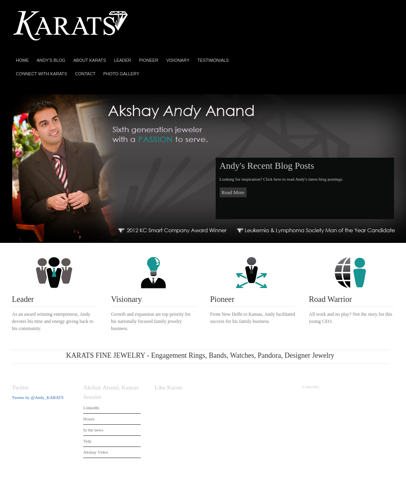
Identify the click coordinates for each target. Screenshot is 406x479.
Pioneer (149, 60)
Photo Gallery (121, 73)
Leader (122, 60)
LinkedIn (91, 407)
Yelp (87, 441)
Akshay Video (95, 452)
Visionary (178, 60)
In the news (93, 429)
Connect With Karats (41, 73)
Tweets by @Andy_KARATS (37, 397)
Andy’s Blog (50, 60)
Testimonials (213, 60)
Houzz (89, 418)
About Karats (89, 60)
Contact (85, 73)
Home (22, 60)
